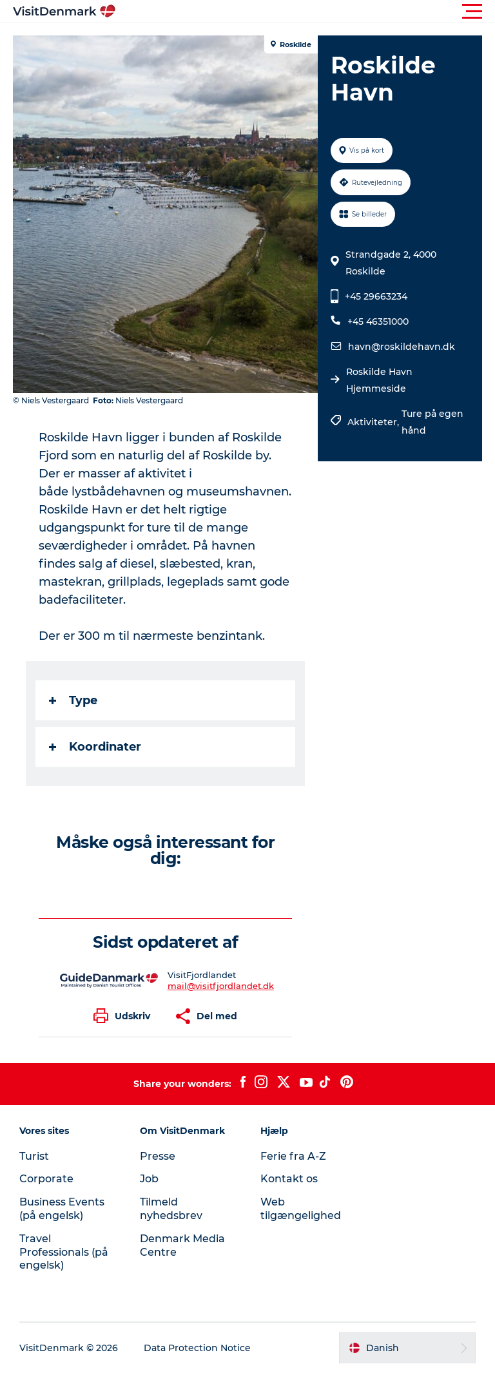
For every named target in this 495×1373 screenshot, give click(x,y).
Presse (157, 1156)
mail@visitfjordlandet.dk (221, 986)
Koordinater (95, 747)
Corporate (46, 1179)
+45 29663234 (376, 296)
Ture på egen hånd (432, 422)
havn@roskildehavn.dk (401, 346)
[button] (305, 11)
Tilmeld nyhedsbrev (171, 1209)
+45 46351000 (378, 321)
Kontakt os (289, 1179)
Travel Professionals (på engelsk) (63, 1252)
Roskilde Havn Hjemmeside (379, 380)
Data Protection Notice (197, 1348)
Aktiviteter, (374, 422)
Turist (34, 1156)
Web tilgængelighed (300, 1209)
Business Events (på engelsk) (61, 1209)
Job (149, 1179)
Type (73, 700)
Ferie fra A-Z (293, 1156)
